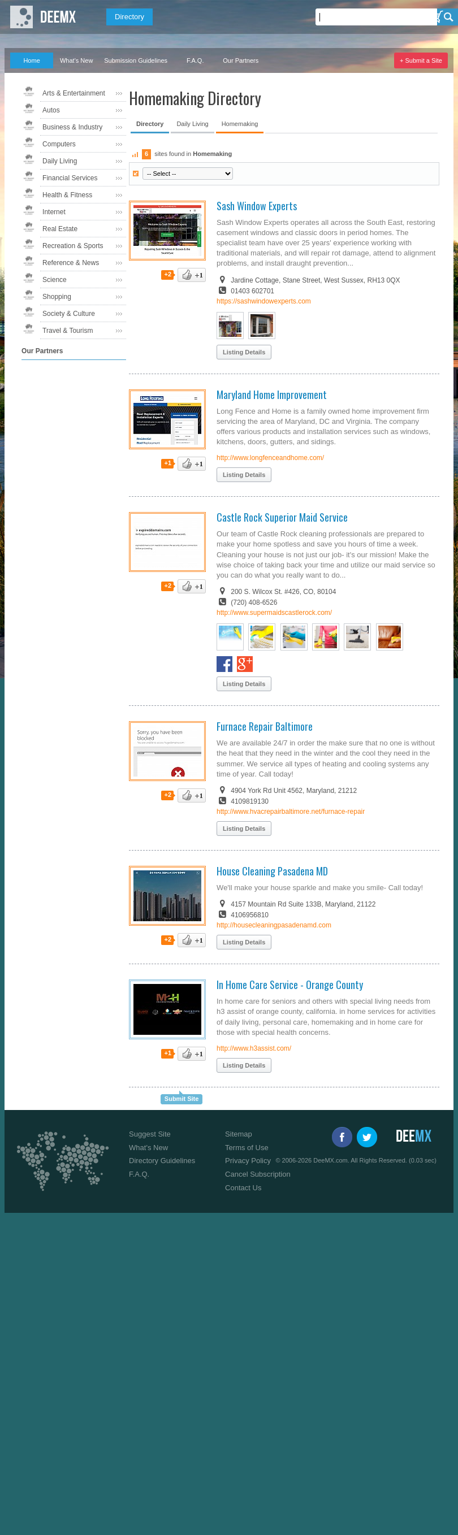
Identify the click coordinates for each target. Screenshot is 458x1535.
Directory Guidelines (162, 1160)
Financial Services (69, 178)
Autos (51, 110)
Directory (129, 16)
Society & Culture (68, 314)
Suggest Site (150, 1134)
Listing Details (244, 352)
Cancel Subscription (258, 1174)
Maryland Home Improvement (272, 394)
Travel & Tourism (67, 331)
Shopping (56, 297)
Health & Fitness (67, 195)
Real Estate (59, 229)
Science (54, 280)
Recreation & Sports (72, 246)
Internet (54, 212)
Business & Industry (72, 127)
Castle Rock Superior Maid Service (282, 517)
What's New (76, 60)
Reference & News (70, 263)
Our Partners (240, 60)
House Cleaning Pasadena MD (272, 871)
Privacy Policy (248, 1160)
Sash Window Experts (257, 205)
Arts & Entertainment (73, 93)
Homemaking (240, 123)
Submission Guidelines (135, 60)
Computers (59, 144)
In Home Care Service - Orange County (290, 984)
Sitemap (238, 1134)
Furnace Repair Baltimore (265, 726)
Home (31, 60)
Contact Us (243, 1187)
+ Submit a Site (421, 60)
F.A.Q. (195, 60)
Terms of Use (247, 1147)
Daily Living (59, 161)
